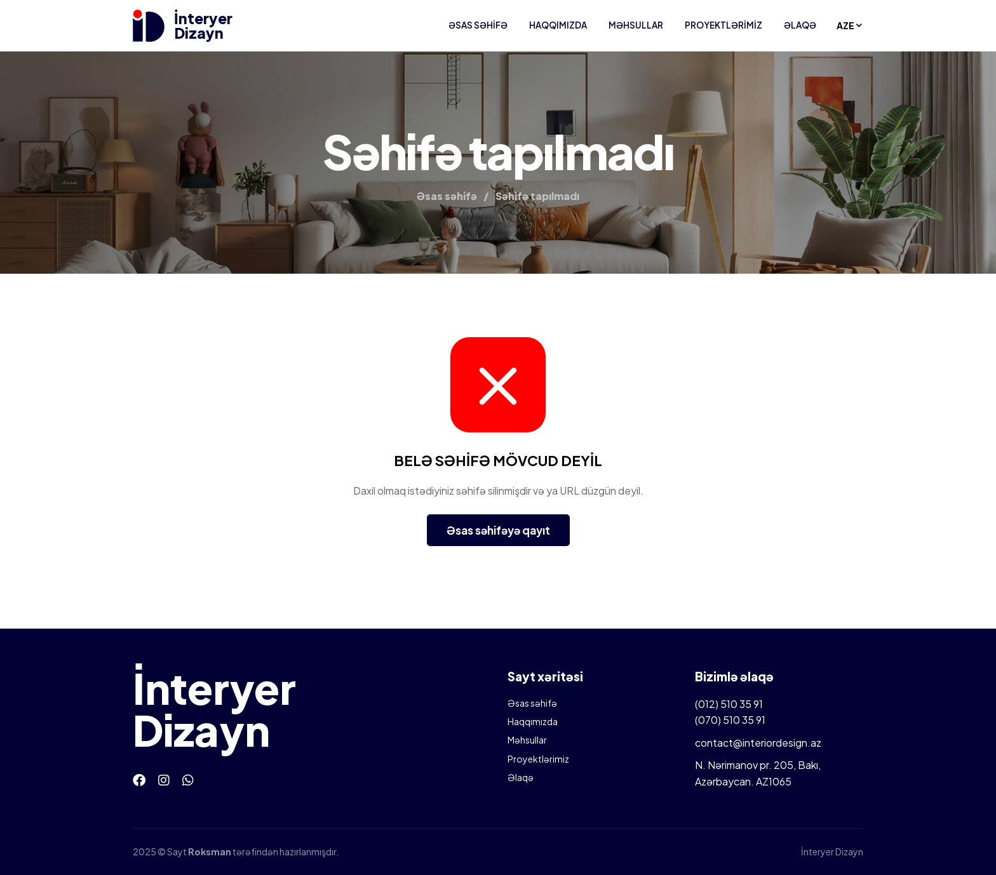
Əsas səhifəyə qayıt (498, 530)
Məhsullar (636, 25)
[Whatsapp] (188, 779)
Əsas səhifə (478, 25)
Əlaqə (800, 25)
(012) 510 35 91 (729, 704)
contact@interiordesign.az (758, 742)
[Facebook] (139, 779)
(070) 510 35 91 (730, 719)
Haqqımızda (558, 25)
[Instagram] (164, 779)
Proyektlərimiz (723, 25)
